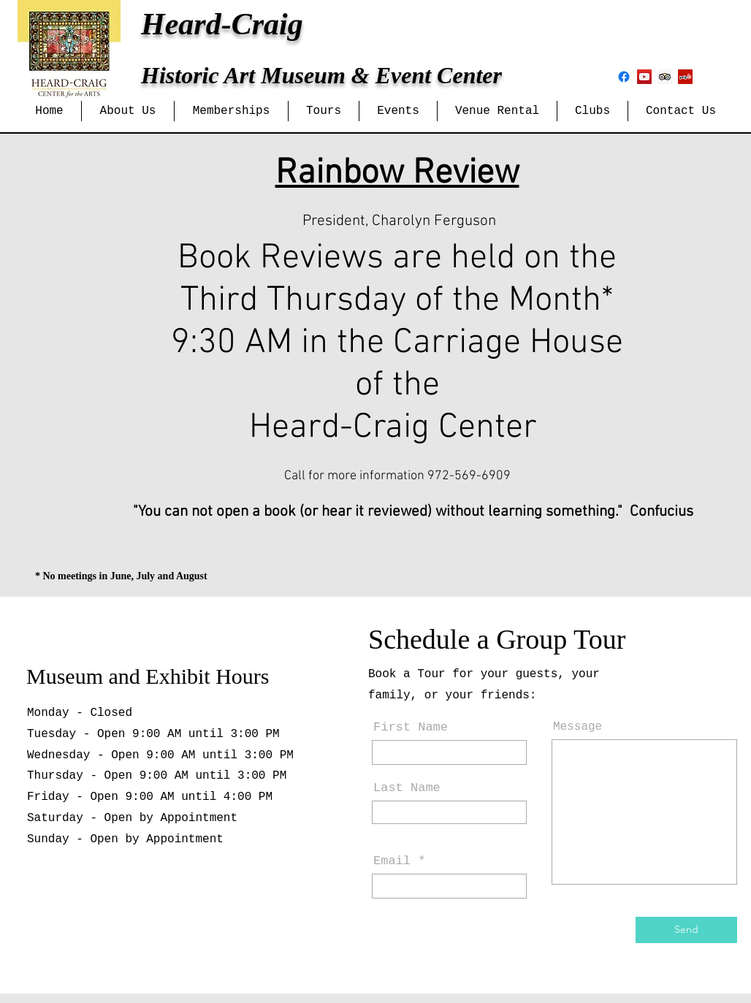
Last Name (407, 788)
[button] (128, 111)
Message (577, 727)
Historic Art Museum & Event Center (321, 75)
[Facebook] (624, 76)
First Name (410, 727)
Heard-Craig (222, 24)
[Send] (686, 930)
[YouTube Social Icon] (644, 76)
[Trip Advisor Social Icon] (664, 76)
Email (392, 861)
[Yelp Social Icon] (685, 76)
